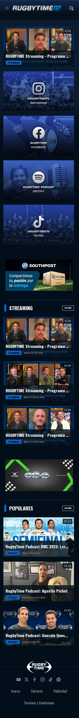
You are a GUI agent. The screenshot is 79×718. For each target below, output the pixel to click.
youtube (19, 680)
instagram (43, 680)
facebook (35, 680)
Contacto (37, 691)
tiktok (51, 680)
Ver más (68, 307)
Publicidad (60, 691)
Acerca (15, 691)
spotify (59, 680)
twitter (27, 680)
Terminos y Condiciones (39, 702)
